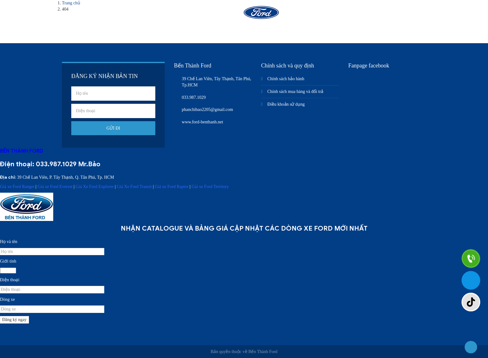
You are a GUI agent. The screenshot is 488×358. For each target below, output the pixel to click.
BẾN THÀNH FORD (21, 151)
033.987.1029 (56, 164)
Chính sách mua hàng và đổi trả (295, 91)
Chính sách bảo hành (285, 78)
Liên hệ (352, 14)
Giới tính (8, 261)
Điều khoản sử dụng (286, 104)
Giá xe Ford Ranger (17, 186)
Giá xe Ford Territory (210, 186)
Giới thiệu (175, 14)
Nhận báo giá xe (312, 14)
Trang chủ (138, 14)
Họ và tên (8, 241)
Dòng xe (7, 299)
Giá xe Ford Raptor (171, 186)
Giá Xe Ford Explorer (95, 186)
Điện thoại (9, 280)
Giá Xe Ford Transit (134, 186)
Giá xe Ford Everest (55, 186)
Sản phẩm (212, 14)
